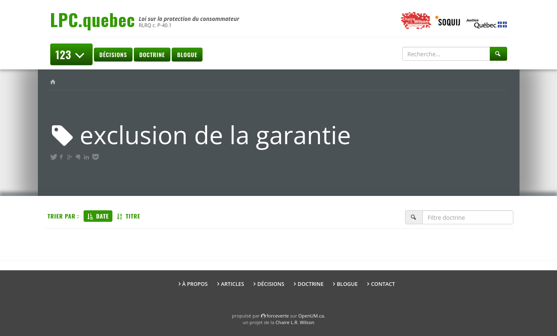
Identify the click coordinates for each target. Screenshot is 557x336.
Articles (232, 284)
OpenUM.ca (311, 316)
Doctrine (152, 54)
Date (98, 216)
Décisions (113, 54)
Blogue (187, 54)
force (278, 316)
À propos (195, 284)
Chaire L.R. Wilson (294, 322)
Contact (383, 284)
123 (71, 54)
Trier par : (63, 216)
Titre (128, 216)
